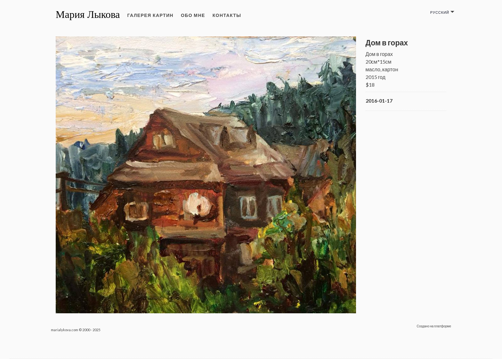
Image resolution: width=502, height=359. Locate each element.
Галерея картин (150, 15)
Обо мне (193, 15)
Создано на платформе (434, 326)
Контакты (227, 15)
